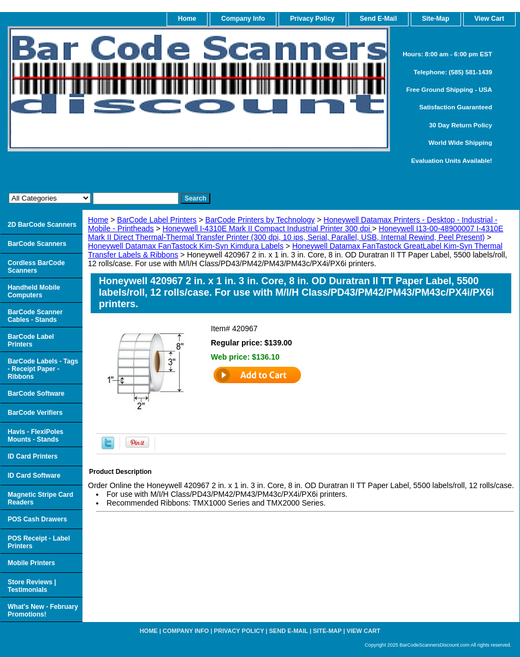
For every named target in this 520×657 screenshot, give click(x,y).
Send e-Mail (288, 630)
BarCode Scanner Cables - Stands (35, 316)
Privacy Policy (312, 18)
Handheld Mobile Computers (34, 291)
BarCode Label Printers (157, 219)
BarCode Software (36, 393)
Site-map (327, 630)
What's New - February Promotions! (43, 610)
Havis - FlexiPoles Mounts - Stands (35, 435)
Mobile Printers (31, 563)
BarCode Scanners (37, 244)
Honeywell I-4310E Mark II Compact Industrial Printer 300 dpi (268, 228)
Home (98, 219)
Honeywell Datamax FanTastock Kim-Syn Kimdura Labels (185, 246)
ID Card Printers (32, 456)
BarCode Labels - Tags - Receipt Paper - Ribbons (43, 368)
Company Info (243, 18)
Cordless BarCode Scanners (36, 266)
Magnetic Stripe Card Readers (40, 498)
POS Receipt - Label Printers (39, 542)
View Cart (364, 630)
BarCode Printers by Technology (260, 219)
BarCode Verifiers (35, 413)
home (187, 18)
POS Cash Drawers (37, 519)
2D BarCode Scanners (42, 224)
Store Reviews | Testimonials (32, 586)
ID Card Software (34, 475)
